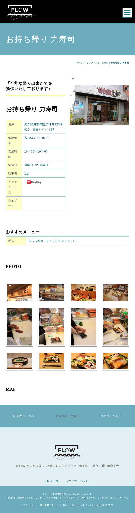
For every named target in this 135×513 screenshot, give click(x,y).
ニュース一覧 (51, 480)
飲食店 (105, 62)
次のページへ (111, 416)
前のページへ (23, 416)
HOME (79, 62)
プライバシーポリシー (79, 480)
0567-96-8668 (37, 138)
